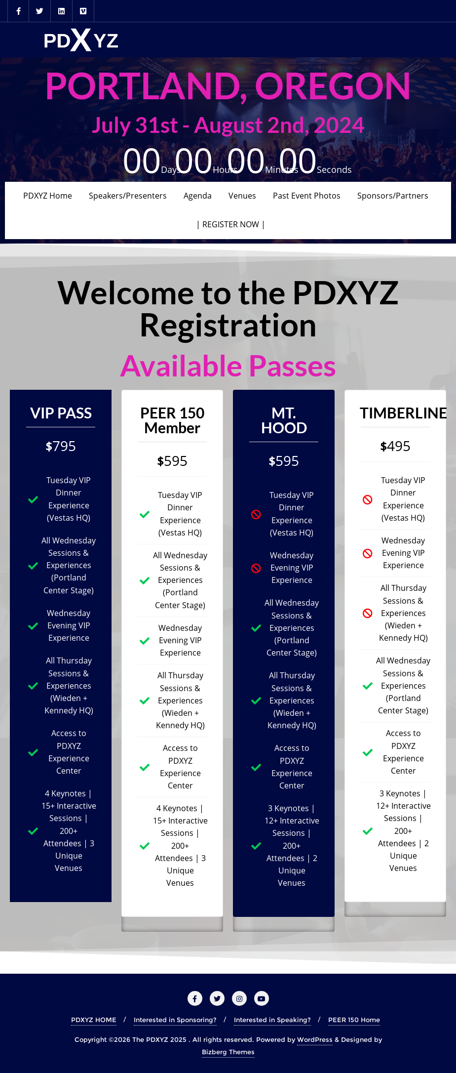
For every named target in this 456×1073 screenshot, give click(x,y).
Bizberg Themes (228, 1052)
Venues (242, 195)
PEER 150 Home (354, 1020)
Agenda (198, 195)
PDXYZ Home (47, 195)
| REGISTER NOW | (231, 224)
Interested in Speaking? (272, 1020)
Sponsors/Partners (392, 195)
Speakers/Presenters (128, 195)
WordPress (315, 1039)
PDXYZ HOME (93, 1020)
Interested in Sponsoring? (175, 1020)
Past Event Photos (307, 195)
